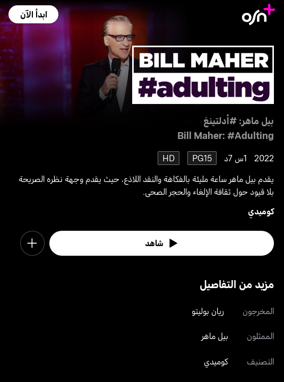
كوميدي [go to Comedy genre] (261, 211)
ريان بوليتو (208, 311)
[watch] (161, 243)
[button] (33, 14)
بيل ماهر (214, 335)
